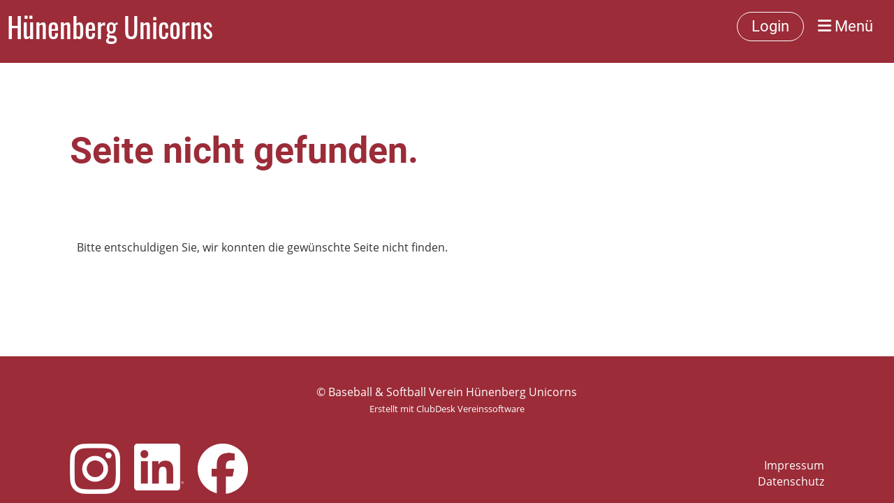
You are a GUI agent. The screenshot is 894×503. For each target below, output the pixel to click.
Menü (845, 26)
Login (770, 26)
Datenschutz (791, 481)
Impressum (794, 465)
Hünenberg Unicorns (110, 26)
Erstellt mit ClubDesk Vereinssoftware (447, 408)
